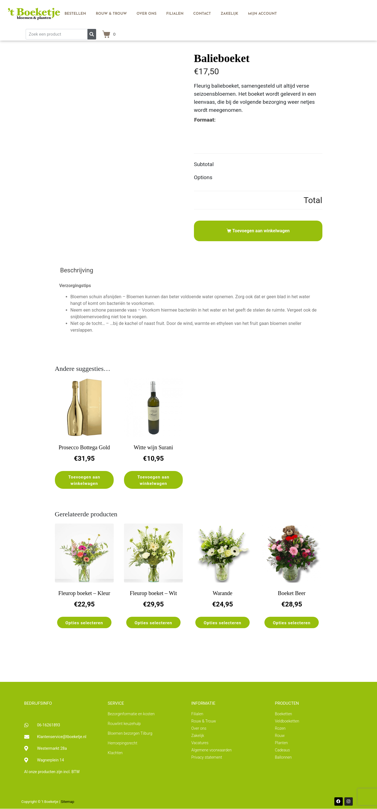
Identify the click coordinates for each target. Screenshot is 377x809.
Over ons (147, 14)
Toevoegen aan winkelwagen (261, 230)
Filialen (175, 14)
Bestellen (75, 14)
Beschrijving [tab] (76, 270)
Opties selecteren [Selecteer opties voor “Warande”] (222, 622)
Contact (202, 14)
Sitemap (67, 802)
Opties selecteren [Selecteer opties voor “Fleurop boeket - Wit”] (153, 622)
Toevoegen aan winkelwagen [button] (84, 480)
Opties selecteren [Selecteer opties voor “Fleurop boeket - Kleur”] (84, 622)
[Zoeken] (91, 34)
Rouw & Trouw (111, 14)
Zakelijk (229, 14)
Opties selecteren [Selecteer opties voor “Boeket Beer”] (291, 622)
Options (203, 177)
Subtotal (204, 164)
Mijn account (262, 14)
